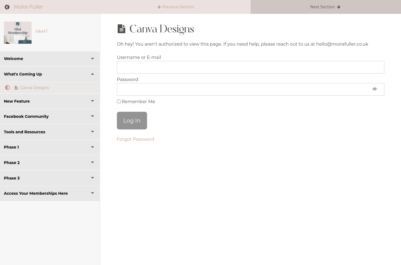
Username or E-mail (139, 57)
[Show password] (374, 89)
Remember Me (136, 101)
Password (127, 79)
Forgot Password (135, 139)
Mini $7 (41, 31)
